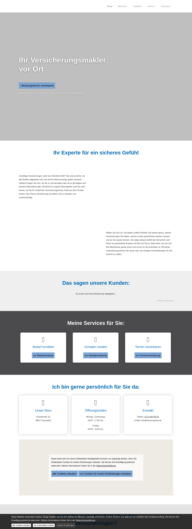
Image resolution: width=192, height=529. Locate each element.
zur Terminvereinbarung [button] (148, 353)
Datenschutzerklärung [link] (106, 465)
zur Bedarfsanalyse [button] (43, 353)
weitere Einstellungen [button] (65, 525)
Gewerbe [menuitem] (137, 6)
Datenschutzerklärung (85, 520)
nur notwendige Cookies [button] (44, 525)
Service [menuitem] (151, 6)
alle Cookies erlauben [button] (61, 472)
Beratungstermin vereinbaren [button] (38, 85)
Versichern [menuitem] (122, 6)
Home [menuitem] (109, 6)
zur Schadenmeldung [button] (95, 353)
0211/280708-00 (74, 94)
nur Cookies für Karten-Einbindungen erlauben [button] (94, 472)
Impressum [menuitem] (166, 6)
